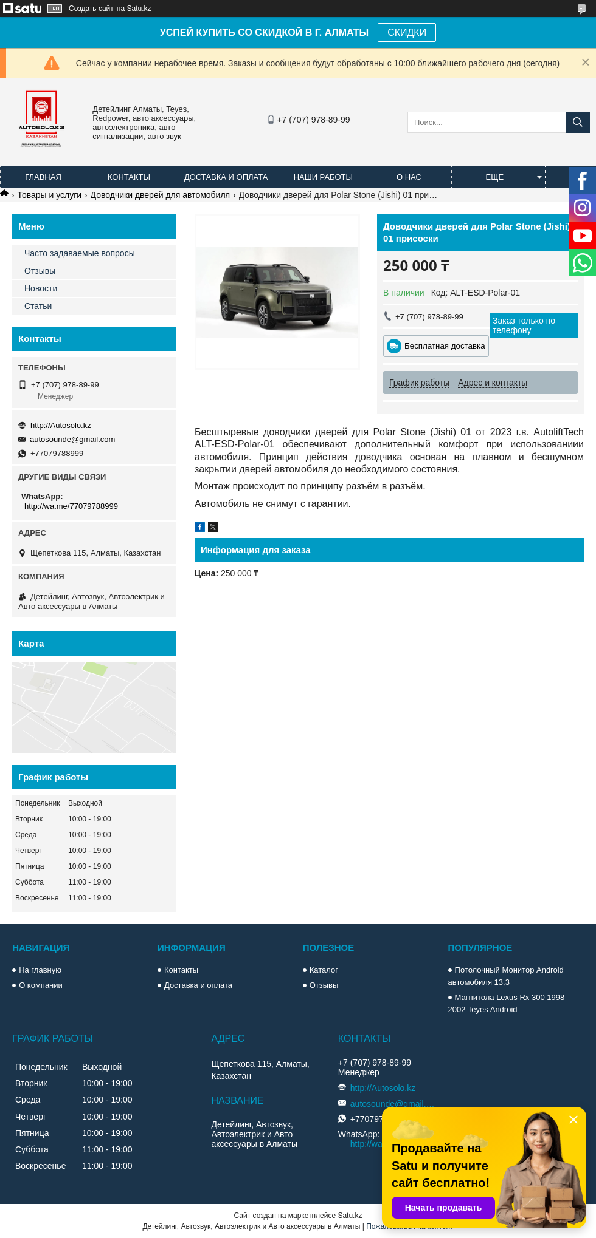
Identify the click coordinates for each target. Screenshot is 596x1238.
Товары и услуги (49, 195)
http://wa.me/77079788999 (71, 506)
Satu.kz (350, 1215)
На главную (40, 969)
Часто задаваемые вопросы (79, 253)
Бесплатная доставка (444, 345)
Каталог (324, 969)
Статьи (38, 306)
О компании (41, 985)
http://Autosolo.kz (60, 425)
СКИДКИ (406, 32)
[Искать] (578, 122)
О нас (409, 177)
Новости (40, 288)
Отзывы (39, 271)
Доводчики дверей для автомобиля (160, 195)
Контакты (129, 177)
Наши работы (323, 177)
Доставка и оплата (226, 177)
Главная (43, 177)
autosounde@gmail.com (72, 439)
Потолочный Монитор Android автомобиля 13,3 (506, 976)
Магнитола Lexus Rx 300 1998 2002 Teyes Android (506, 1003)
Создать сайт (91, 8)
